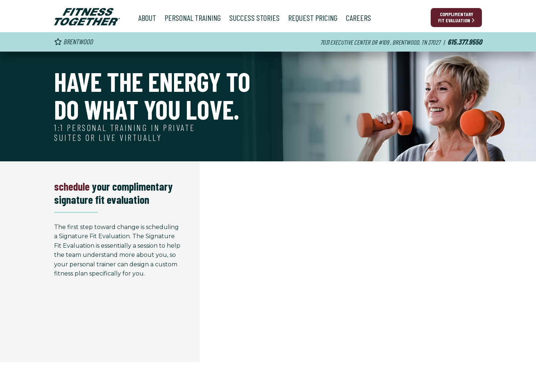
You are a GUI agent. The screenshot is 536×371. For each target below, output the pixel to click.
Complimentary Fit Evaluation (456, 17)
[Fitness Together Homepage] (87, 17)
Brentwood (73, 41)
